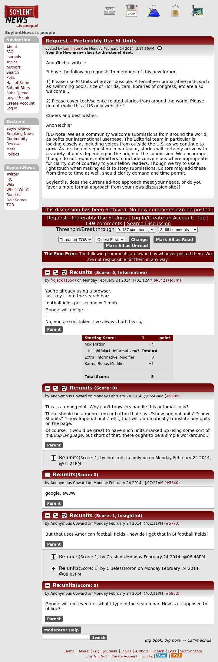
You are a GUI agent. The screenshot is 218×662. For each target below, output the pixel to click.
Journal (176, 280)
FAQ (9, 52)
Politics (12, 154)
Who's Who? (17, 190)
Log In (12, 108)
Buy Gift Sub (17, 98)
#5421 (161, 280)
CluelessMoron (122, 568)
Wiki (10, 184)
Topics (12, 62)
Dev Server (16, 200)
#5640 (172, 483)
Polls (10, 77)
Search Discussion (149, 223)
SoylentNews (21, 17)
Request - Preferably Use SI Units (91, 41)
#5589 (172, 396)
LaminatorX (73, 49)
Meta (10, 149)
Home (69, 651)
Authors (13, 67)
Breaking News (20, 134)
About (11, 47)
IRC (9, 179)
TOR (10, 205)
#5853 (172, 593)
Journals (13, 57)
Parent (54, 329)
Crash (112, 556)
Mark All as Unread (127, 245)
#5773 (172, 523)
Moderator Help (61, 630)
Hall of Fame (17, 83)
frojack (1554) (63, 280)
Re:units (81, 272)
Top (201, 218)
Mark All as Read (174, 239)
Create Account (20, 103)
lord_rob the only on (127, 457)
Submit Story (18, 88)
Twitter (12, 174)
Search (12, 72)
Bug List (13, 195)
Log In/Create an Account (162, 218)
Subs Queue (17, 93)
